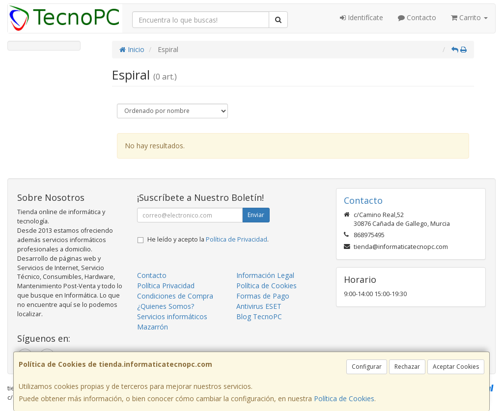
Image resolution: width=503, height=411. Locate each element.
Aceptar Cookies (456, 366)
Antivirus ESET (258, 306)
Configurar (367, 366)
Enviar (256, 215)
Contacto (417, 17)
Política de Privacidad (236, 239)
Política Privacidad (166, 285)
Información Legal (265, 275)
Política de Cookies (344, 398)
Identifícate (361, 17)
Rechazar (407, 366)
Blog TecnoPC (259, 316)
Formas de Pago (262, 296)
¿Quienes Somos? (165, 306)
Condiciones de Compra (175, 296)
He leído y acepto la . (208, 239)
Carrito (469, 17)
